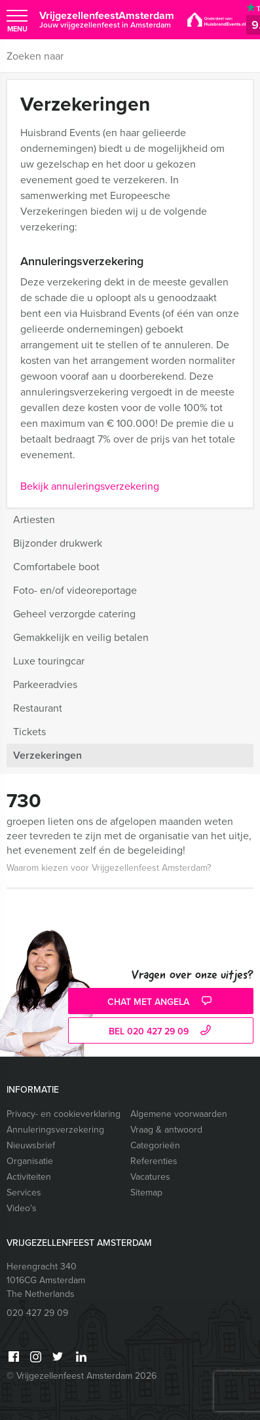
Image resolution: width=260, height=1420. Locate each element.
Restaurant (37, 708)
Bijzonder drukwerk (57, 543)
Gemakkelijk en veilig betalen (81, 637)
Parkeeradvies (45, 684)
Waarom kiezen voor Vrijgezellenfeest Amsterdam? (109, 868)
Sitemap (146, 1192)
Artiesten (34, 519)
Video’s (22, 1208)
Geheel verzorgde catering (74, 613)
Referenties (153, 1161)
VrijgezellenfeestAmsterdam (106, 19)
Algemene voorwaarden (178, 1114)
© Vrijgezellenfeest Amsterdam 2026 (82, 1376)
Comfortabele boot (56, 566)
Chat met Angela (161, 1002)
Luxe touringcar (48, 660)
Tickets (29, 731)
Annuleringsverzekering (55, 1130)
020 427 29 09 (37, 1313)
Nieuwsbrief (31, 1145)
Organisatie (30, 1161)
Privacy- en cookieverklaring (64, 1114)
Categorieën (155, 1145)
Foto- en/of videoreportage (75, 590)
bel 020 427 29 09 (161, 1031)
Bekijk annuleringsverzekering (89, 486)
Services (24, 1192)
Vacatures (150, 1177)
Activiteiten (29, 1177)
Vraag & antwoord (166, 1130)
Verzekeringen (47, 755)
